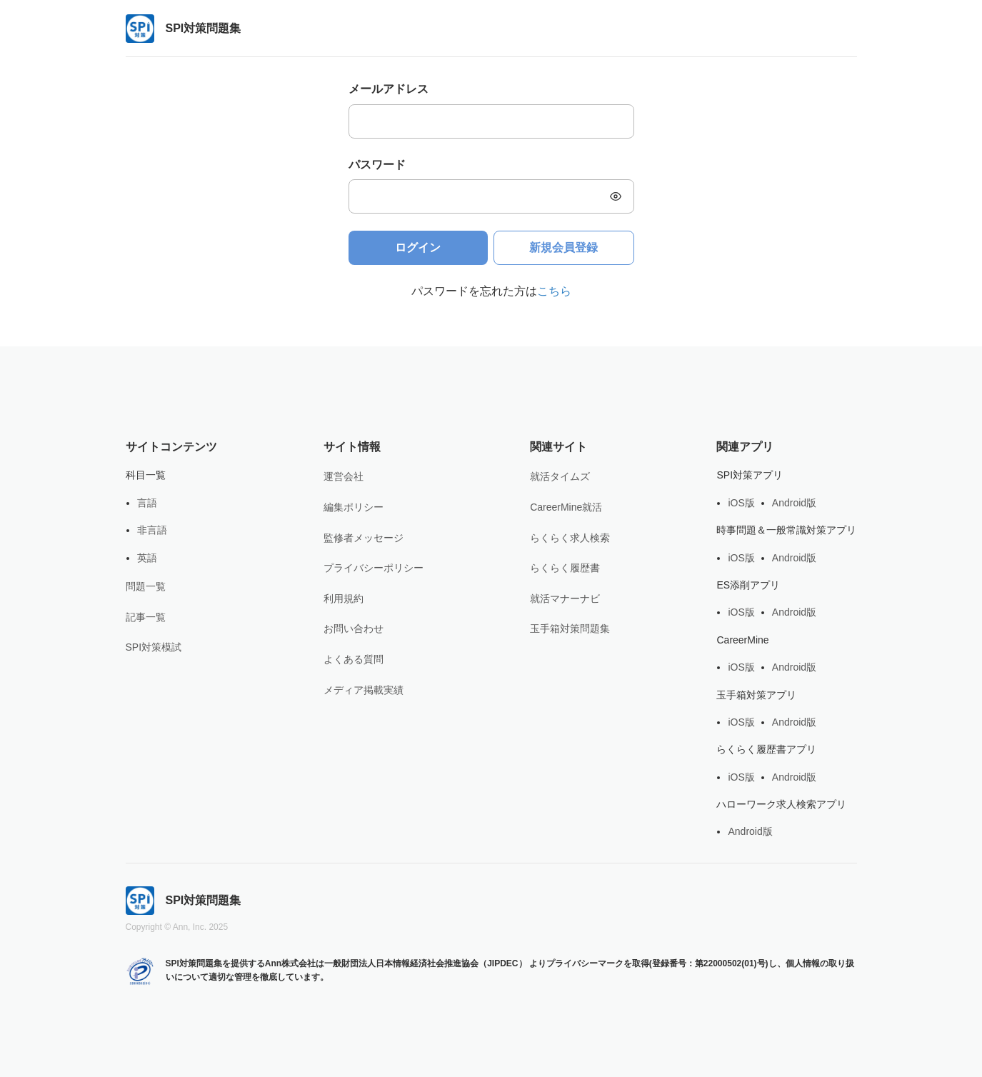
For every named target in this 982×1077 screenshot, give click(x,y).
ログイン (418, 247)
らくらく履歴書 (565, 567)
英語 (147, 557)
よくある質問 (354, 659)
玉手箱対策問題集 (570, 628)
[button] (615, 196)
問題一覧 (146, 586)
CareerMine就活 (566, 507)
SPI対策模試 (154, 647)
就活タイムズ (560, 476)
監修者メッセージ (364, 537)
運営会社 (344, 476)
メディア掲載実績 (364, 690)
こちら (554, 291)
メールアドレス (389, 89)
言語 (147, 503)
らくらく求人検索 (570, 537)
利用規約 (344, 598)
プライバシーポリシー (374, 567)
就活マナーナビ (565, 598)
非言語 (152, 530)
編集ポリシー (354, 507)
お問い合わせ (354, 628)
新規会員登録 (563, 247)
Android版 (794, 503)
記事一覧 (146, 617)
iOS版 (741, 503)
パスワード (377, 165)
